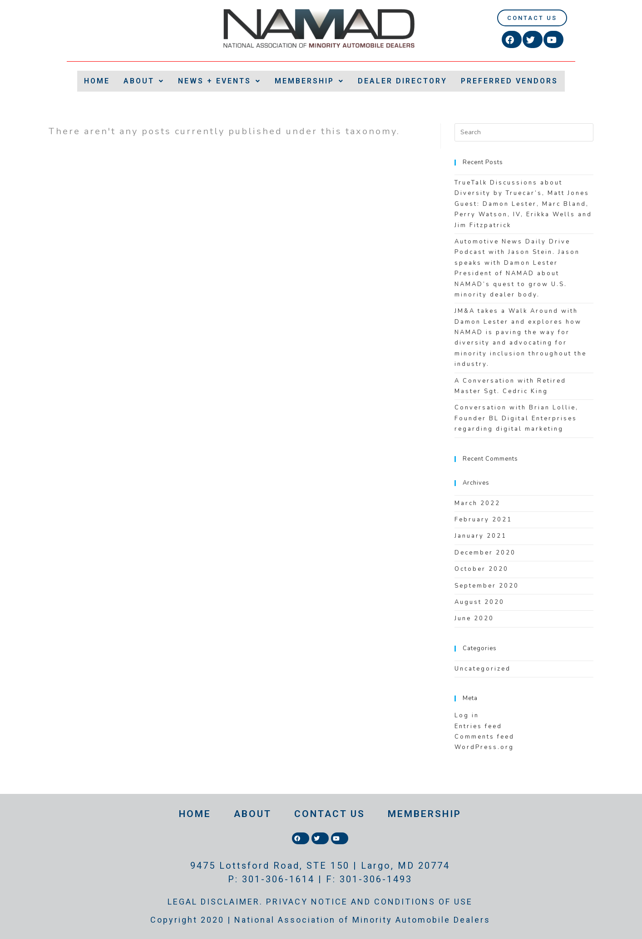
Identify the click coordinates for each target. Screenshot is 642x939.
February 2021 (483, 520)
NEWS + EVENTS (219, 81)
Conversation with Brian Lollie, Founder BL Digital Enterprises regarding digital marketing (516, 418)
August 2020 (479, 602)
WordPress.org (484, 747)
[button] (532, 18)
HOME (97, 81)
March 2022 (477, 503)
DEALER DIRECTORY (402, 81)
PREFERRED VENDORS (509, 81)
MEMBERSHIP (309, 81)
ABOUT (143, 81)
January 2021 (480, 536)
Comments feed (484, 737)
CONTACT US (329, 813)
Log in (466, 715)
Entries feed (478, 726)
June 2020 (474, 618)
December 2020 (485, 553)
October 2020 (481, 569)
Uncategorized (482, 669)
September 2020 (486, 586)
